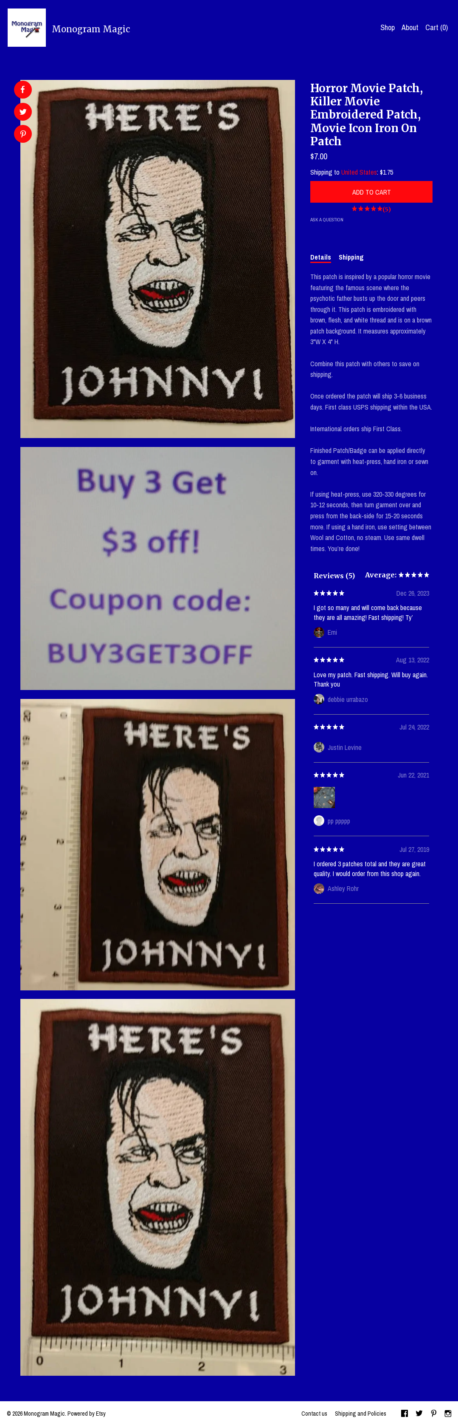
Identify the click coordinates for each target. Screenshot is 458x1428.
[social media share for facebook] (22, 89)
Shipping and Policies (360, 1413)
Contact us (314, 1413)
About (410, 27)
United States (359, 172)
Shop (387, 27)
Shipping (351, 257)
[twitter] (419, 1414)
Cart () (436, 27)
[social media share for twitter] (23, 112)
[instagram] (448, 1414)
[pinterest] (433, 1414)
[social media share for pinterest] (23, 135)
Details (320, 257)
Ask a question (326, 220)
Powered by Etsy (86, 1413)
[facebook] (404, 1414)
